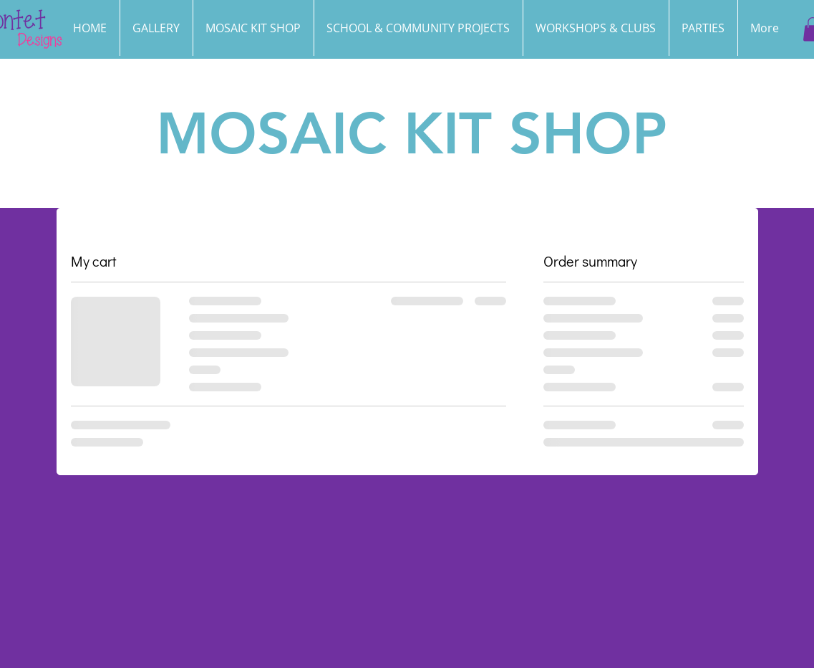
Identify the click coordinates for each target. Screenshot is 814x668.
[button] (703, 28)
